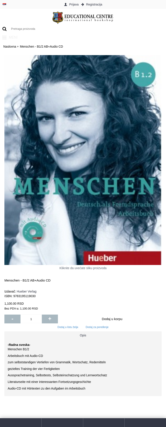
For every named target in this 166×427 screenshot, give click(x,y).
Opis (83, 335)
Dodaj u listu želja (67, 327)
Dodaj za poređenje (97, 327)
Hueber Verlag (27, 291)
